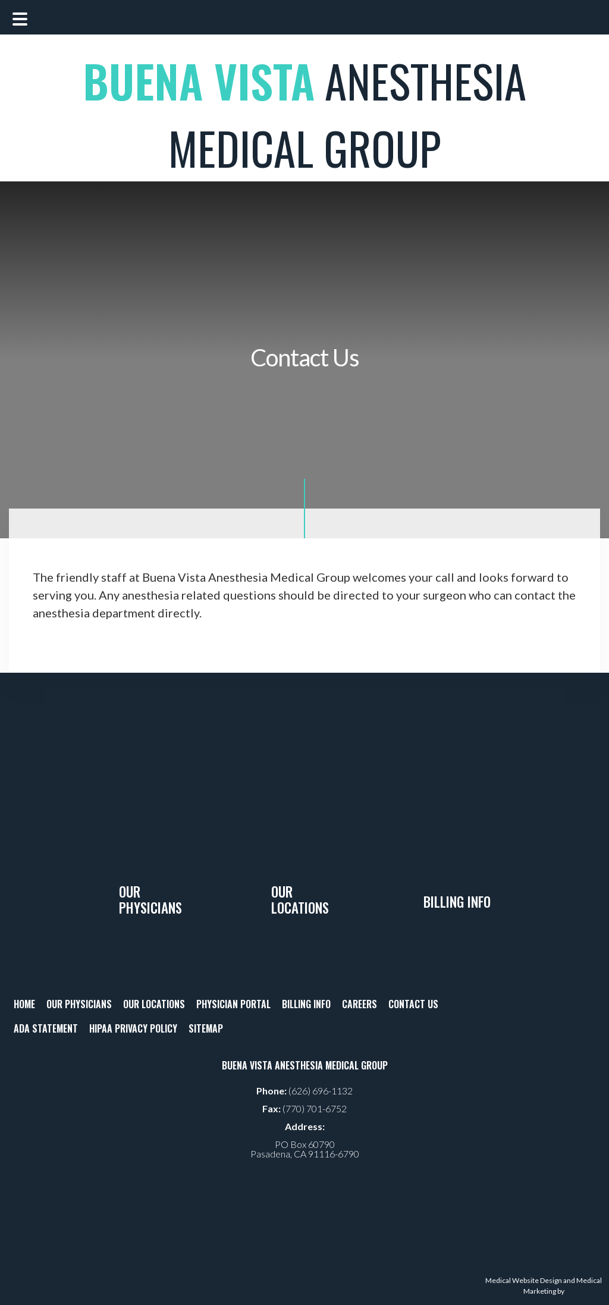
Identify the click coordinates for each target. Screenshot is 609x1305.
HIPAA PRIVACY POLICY (133, 1028)
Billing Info (457, 902)
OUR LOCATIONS (154, 1004)
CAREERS (359, 1004)
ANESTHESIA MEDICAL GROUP (304, 114)
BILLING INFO (306, 1004)
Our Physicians (150, 899)
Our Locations (300, 899)
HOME (24, 1004)
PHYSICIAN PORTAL (233, 1004)
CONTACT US (413, 1004)
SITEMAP (206, 1028)
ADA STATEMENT (46, 1028)
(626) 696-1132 (320, 1090)
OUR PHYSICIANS (79, 1004)
